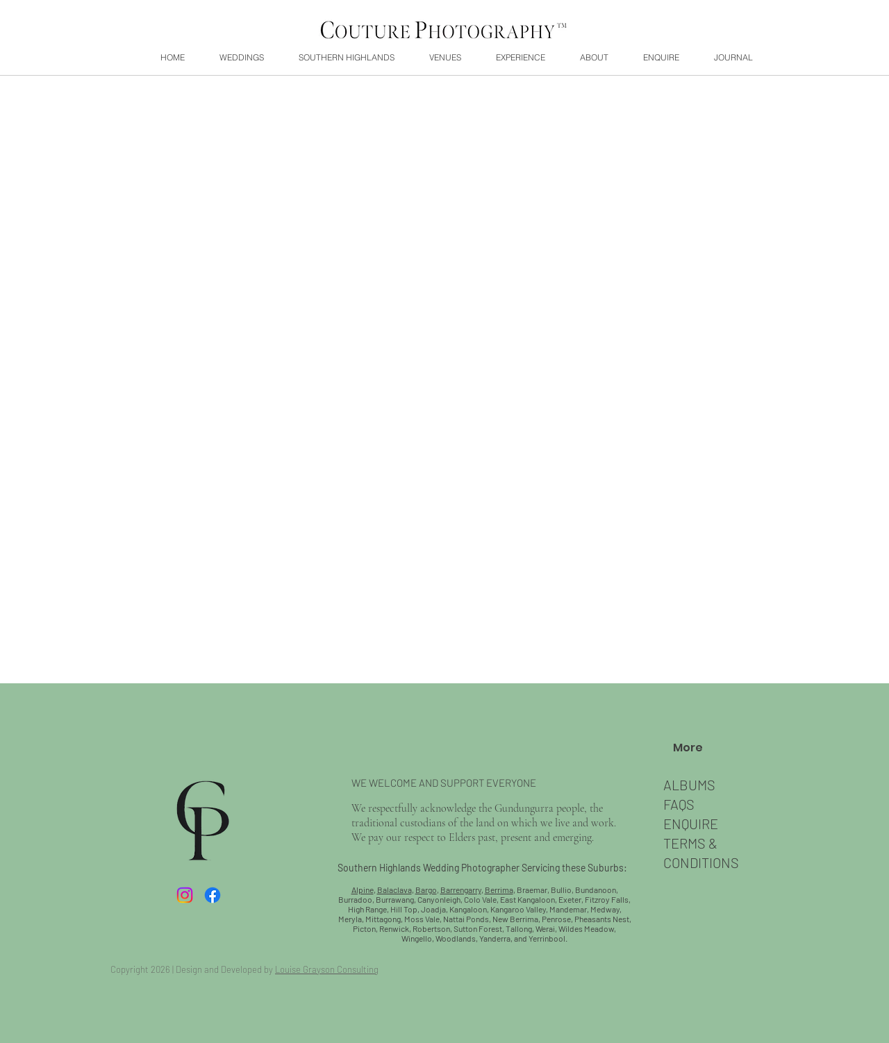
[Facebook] (212, 895)
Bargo (426, 889)
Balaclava (394, 889)
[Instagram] (184, 895)
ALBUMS (689, 784)
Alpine (362, 889)
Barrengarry (460, 889)
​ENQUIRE (690, 823)
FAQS (679, 804)
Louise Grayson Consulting (327, 969)
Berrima (499, 889)
